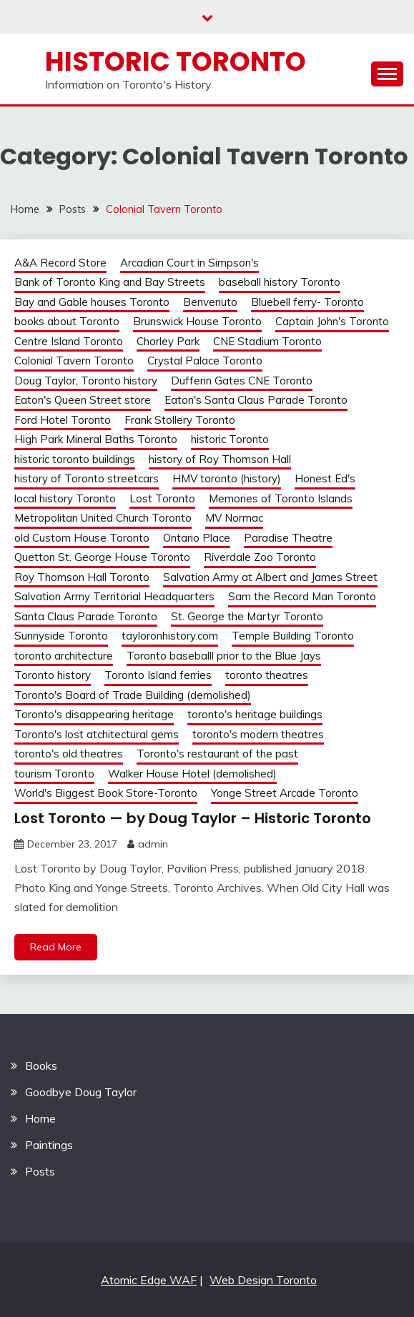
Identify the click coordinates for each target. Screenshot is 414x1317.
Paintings (49, 1145)
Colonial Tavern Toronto (74, 360)
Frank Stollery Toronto (179, 420)
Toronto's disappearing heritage (94, 714)
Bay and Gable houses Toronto (91, 302)
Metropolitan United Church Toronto (103, 518)
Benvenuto (210, 302)
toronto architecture (63, 655)
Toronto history (52, 675)
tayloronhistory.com (170, 635)
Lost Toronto (162, 498)
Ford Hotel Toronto (62, 420)
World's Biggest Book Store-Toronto (105, 793)
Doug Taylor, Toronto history (85, 380)
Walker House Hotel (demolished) (192, 773)
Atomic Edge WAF (149, 1280)
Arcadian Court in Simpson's (189, 262)
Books (41, 1065)
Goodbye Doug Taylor (81, 1092)
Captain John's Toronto (332, 321)
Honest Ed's (325, 478)
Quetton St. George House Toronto (102, 557)
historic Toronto (230, 439)
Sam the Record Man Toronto (302, 596)
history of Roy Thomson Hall (220, 459)
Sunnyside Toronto (61, 635)
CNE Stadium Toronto (267, 341)
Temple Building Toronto (293, 635)
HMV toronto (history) (226, 478)
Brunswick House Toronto (197, 321)
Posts (40, 1171)
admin (153, 844)
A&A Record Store (60, 262)
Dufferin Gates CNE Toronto (241, 380)
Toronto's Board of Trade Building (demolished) (132, 695)
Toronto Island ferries (158, 675)
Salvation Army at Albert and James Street (270, 577)
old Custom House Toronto (81, 538)
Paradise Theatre (288, 538)
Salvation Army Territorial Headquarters (114, 596)
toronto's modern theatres (258, 734)
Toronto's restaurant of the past (217, 753)
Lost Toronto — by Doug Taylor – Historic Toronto (192, 818)
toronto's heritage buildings (254, 714)
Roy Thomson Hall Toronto (81, 577)
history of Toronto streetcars (86, 478)
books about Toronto (66, 321)
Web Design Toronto (263, 1280)
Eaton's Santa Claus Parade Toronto (256, 400)
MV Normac (234, 518)
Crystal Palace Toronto (204, 360)
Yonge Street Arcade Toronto (284, 793)
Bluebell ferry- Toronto (307, 302)
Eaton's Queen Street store (82, 400)
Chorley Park (168, 341)
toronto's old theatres (68, 753)
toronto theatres (266, 675)
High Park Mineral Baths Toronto (95, 439)
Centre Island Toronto (68, 341)
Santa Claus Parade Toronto (85, 616)
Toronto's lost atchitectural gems (96, 734)
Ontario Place (196, 538)
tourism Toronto (54, 773)
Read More (56, 946)
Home (40, 1118)
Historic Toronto (175, 61)
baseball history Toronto (279, 282)
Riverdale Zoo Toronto (260, 557)
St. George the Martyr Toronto (247, 616)
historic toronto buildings (74, 459)
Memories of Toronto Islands (281, 498)
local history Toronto (65, 498)
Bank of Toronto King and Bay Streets (109, 282)
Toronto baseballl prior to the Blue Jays (224, 655)
